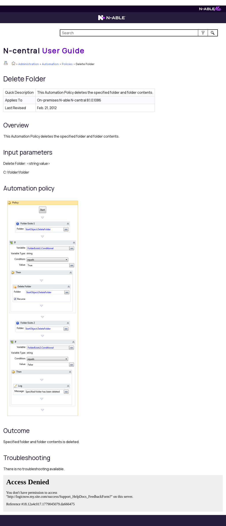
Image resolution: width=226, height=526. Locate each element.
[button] (203, 32)
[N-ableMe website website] (210, 10)
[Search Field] (139, 32)
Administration (28, 64)
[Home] (44, 51)
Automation (50, 64)
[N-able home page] (112, 19)
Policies (67, 64)
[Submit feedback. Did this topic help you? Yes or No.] (70, 492)
